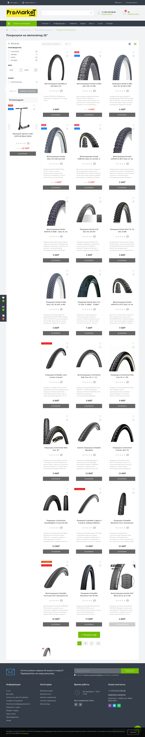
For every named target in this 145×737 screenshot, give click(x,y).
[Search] (91, 13)
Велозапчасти (26, 30)
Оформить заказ (133, 14)
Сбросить (13, 91)
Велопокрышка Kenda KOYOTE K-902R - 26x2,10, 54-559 (56, 231)
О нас (100, 23)
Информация (60, 23)
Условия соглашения (14, 701)
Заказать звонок (106, 14)
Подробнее (25, 733)
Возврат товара (12, 710)
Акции (83, 23)
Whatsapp (119, 705)
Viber (110, 705)
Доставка (9, 694)
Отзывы (109, 23)
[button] (3, 317)
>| (98, 643)
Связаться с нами (13, 707)
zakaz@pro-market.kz (117, 695)
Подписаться (130, 671)
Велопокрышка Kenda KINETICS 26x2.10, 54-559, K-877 (89, 158)
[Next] (36, 127)
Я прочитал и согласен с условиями (97, 675)
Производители (12, 717)
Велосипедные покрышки (43, 30)
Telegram (114, 705)
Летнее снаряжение (48, 701)
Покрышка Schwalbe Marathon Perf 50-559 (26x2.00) (89, 595)
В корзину (22, 154)
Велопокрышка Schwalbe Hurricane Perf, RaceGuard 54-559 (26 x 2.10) (56, 595)
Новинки (73, 23)
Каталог (46, 23)
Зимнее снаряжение (48, 697)
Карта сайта (11, 714)
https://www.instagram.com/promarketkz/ (80, 704)
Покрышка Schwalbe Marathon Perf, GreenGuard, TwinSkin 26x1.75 (122, 522)
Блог (91, 23)
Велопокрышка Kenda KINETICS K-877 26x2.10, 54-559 (122, 304)
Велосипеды (45, 704)
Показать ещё (89, 635)
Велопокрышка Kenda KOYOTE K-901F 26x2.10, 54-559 (122, 158)
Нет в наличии (122, 624)
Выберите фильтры (27, 91)
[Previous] (9, 127)
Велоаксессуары (46, 691)
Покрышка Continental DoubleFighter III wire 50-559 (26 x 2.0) (56, 522)
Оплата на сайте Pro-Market (93, 675)
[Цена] (13, 70)
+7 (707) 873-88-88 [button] (117, 691)
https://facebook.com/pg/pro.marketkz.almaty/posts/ (75, 704)
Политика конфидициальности (18, 704)
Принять (133, 732)
